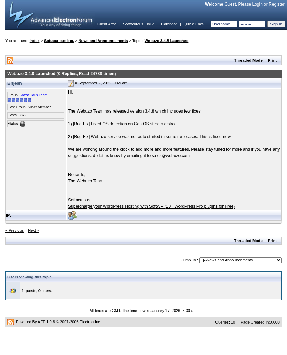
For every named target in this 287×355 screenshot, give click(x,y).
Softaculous (79, 200)
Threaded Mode (248, 60)
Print (272, 60)
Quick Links (194, 24)
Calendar (169, 24)
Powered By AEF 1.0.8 (35, 322)
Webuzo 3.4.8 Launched (167, 40)
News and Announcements (103, 40)
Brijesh (14, 83)
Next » (33, 230)
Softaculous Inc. (59, 40)
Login (257, 4)
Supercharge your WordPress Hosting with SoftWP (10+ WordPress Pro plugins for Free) (151, 206)
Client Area (106, 24)
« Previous (14, 230)
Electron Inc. (90, 322)
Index (35, 40)
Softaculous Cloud (138, 24)
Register (277, 4)
